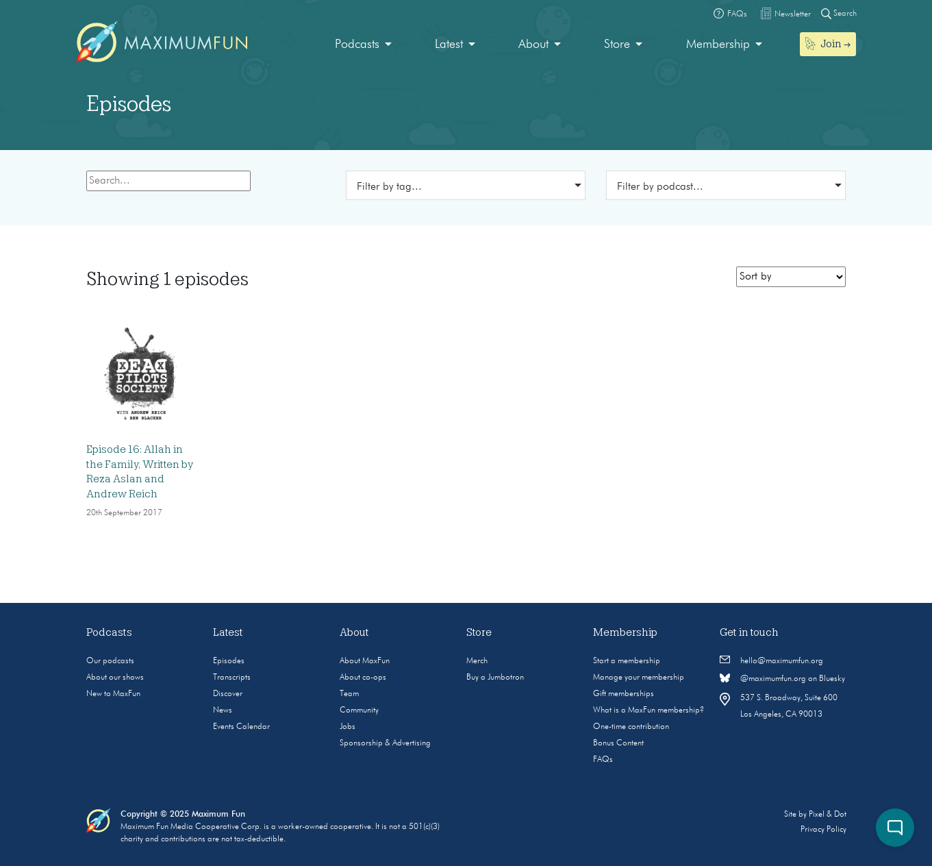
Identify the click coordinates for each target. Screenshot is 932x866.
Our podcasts (110, 661)
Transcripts (232, 677)
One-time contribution (631, 727)
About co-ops (363, 677)
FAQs (603, 760)
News (222, 710)
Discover (227, 694)
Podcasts (357, 44)
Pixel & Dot (827, 815)
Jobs (347, 727)
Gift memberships (623, 694)
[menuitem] (363, 45)
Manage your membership (638, 677)
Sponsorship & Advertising (385, 743)
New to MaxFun (113, 694)
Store (617, 44)
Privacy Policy (823, 830)
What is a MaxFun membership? (648, 710)
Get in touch (749, 632)
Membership (718, 44)
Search (839, 13)
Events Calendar (241, 727)
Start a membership (626, 661)
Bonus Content (618, 743)
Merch (477, 661)
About (533, 44)
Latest (449, 44)
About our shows (115, 677)
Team (349, 694)
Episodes (228, 661)
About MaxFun (365, 661)
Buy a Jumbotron (495, 677)
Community (359, 710)
